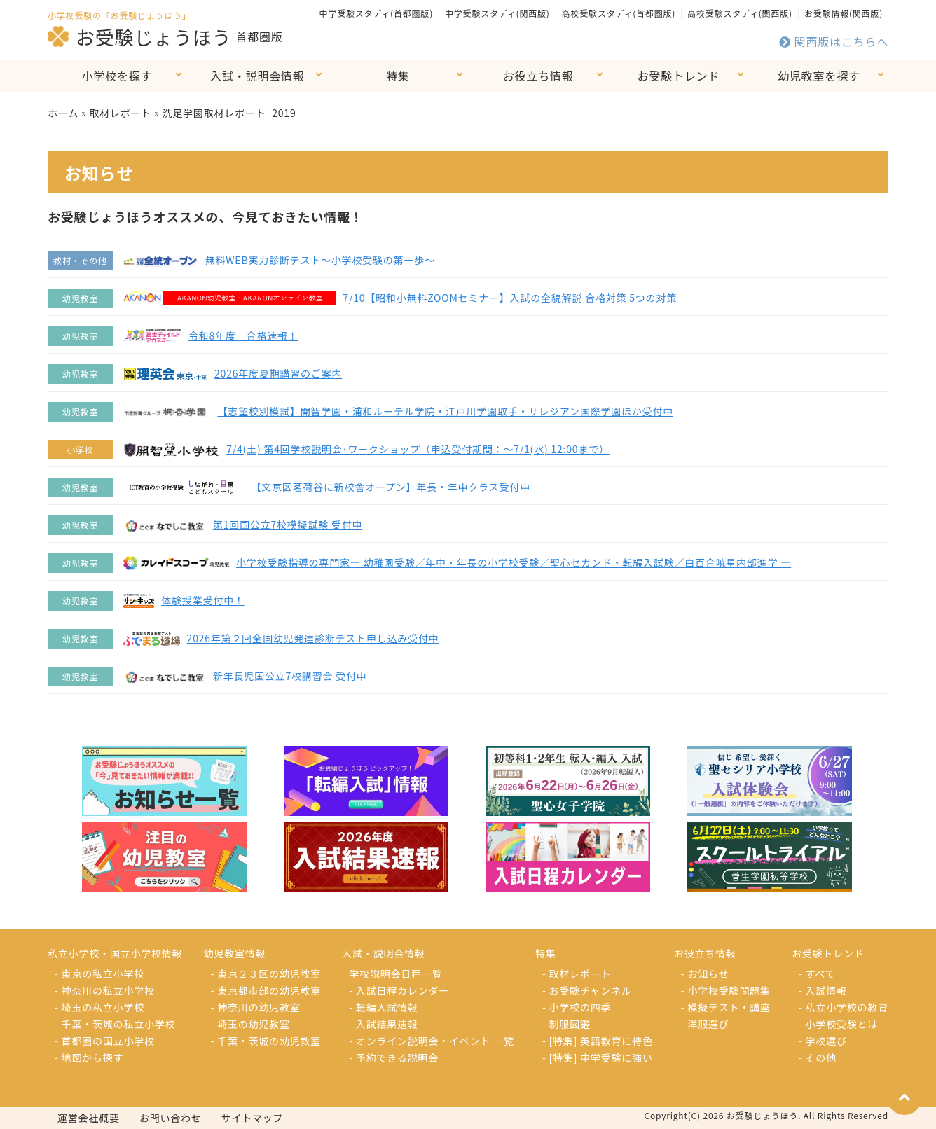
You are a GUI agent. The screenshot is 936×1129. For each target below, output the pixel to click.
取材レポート (120, 113)
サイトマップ (252, 1118)
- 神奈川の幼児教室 (256, 1007)
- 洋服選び (705, 1024)
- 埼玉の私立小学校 (99, 1007)
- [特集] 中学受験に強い (597, 1058)
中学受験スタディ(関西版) (497, 13)
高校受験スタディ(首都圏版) (618, 13)
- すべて (817, 974)
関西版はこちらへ (833, 41)
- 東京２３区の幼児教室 (266, 974)
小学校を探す (117, 75)
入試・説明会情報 (257, 75)
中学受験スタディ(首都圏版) (376, 13)
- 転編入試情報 (383, 1007)
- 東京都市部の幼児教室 (266, 990)
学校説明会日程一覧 (395, 974)
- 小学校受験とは (838, 1024)
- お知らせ (705, 974)
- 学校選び (823, 1041)
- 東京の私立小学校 (99, 974)
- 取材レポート (576, 974)
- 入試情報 (823, 990)
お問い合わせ (170, 1118)
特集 (398, 75)
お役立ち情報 (538, 75)
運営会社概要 (88, 1118)
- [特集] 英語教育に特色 (597, 1041)
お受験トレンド (679, 75)
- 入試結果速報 (383, 1024)
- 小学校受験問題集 (726, 990)
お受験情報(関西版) (843, 13)
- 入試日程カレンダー (399, 990)
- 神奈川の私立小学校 (105, 990)
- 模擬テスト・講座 (726, 1007)
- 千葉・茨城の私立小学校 (115, 1024)
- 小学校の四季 (576, 1007)
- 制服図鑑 (566, 1024)
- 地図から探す (89, 1058)
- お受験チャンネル (587, 990)
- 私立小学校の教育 (843, 1007)
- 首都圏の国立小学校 (105, 1041)
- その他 (818, 1058)
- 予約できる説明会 (394, 1058)
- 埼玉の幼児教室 (250, 1024)
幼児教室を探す (819, 75)
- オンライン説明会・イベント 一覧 (431, 1041)
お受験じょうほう (139, 36)
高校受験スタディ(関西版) (739, 13)
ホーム (63, 113)
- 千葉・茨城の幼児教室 (266, 1041)
